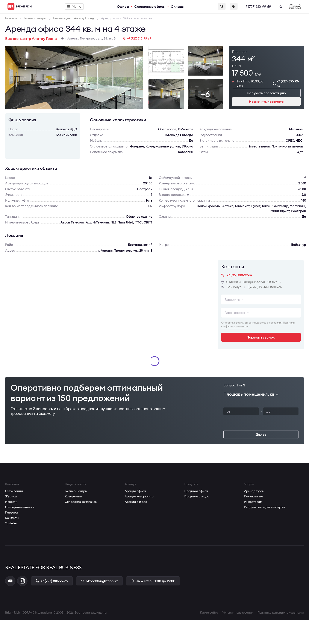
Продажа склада (196, 496)
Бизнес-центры (76, 491)
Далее (261, 434)
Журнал (11, 496)
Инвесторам (253, 502)
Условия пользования (237, 612)
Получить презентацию (266, 93)
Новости (11, 502)
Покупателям (253, 496)
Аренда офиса (135, 491)
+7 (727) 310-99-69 (257, 6)
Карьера (11, 512)
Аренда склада (136, 502)
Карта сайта (209, 612)
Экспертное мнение (19, 507)
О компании (14, 491)
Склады (177, 6)
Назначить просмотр (266, 101)
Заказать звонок (233, 6)
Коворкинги (73, 496)
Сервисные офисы (150, 6)
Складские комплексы (81, 502)
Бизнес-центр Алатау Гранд (31, 38)
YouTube (11, 523)
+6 (205, 93)
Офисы (123, 6)
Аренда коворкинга (139, 496)
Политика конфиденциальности (281, 612)
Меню (74, 6)
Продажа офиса (196, 491)
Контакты (12, 518)
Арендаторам (254, 491)
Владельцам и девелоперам (264, 507)
